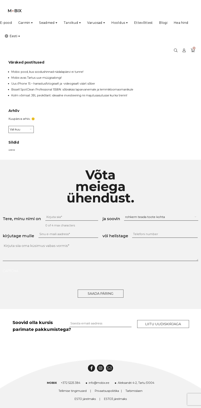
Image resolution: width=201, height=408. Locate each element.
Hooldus (118, 23)
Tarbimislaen (134, 391)
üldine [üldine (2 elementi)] (11, 150)
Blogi (163, 23)
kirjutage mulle (18, 236)
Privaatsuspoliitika (107, 391)
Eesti (10, 36)
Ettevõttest (143, 23)
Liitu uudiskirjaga (163, 324)
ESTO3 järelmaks (115, 399)
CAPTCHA (10, 271)
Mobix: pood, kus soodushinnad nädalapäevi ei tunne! (47, 72)
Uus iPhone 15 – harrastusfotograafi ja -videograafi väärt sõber (53, 83)
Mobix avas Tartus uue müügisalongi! (36, 77)
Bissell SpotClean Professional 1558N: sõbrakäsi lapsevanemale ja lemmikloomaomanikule (72, 89)
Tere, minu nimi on (22, 218)
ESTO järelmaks (85, 399)
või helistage (115, 236)
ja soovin (111, 218)
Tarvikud (71, 23)
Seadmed (47, 23)
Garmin (24, 23)
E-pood (6, 23)
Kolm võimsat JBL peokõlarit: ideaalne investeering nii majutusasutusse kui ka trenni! (69, 95)
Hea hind (181, 23)
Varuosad (94, 23)
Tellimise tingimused (72, 391)
